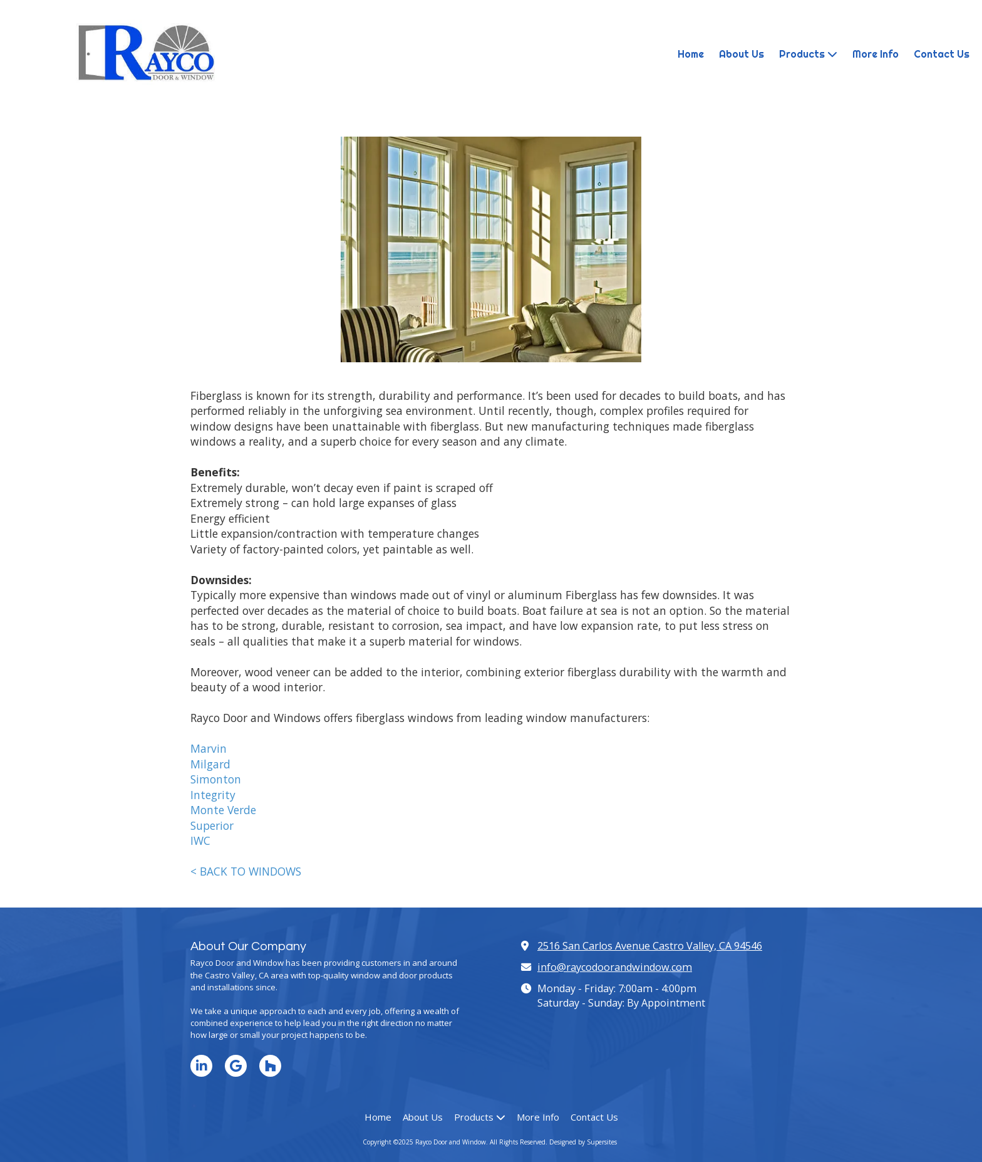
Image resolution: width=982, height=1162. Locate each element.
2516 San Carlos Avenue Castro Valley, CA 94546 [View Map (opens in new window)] (649, 946)
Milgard (210, 764)
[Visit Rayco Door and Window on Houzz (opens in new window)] (270, 1066)
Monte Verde (223, 809)
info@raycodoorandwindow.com (614, 967)
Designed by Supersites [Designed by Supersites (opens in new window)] (583, 1142)
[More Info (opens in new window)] (875, 54)
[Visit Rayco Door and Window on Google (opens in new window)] (236, 1066)
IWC (200, 840)
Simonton (215, 779)
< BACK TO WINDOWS (245, 871)
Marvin (208, 748)
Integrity (212, 794)
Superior (212, 825)
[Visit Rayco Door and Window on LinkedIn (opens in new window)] (201, 1066)
